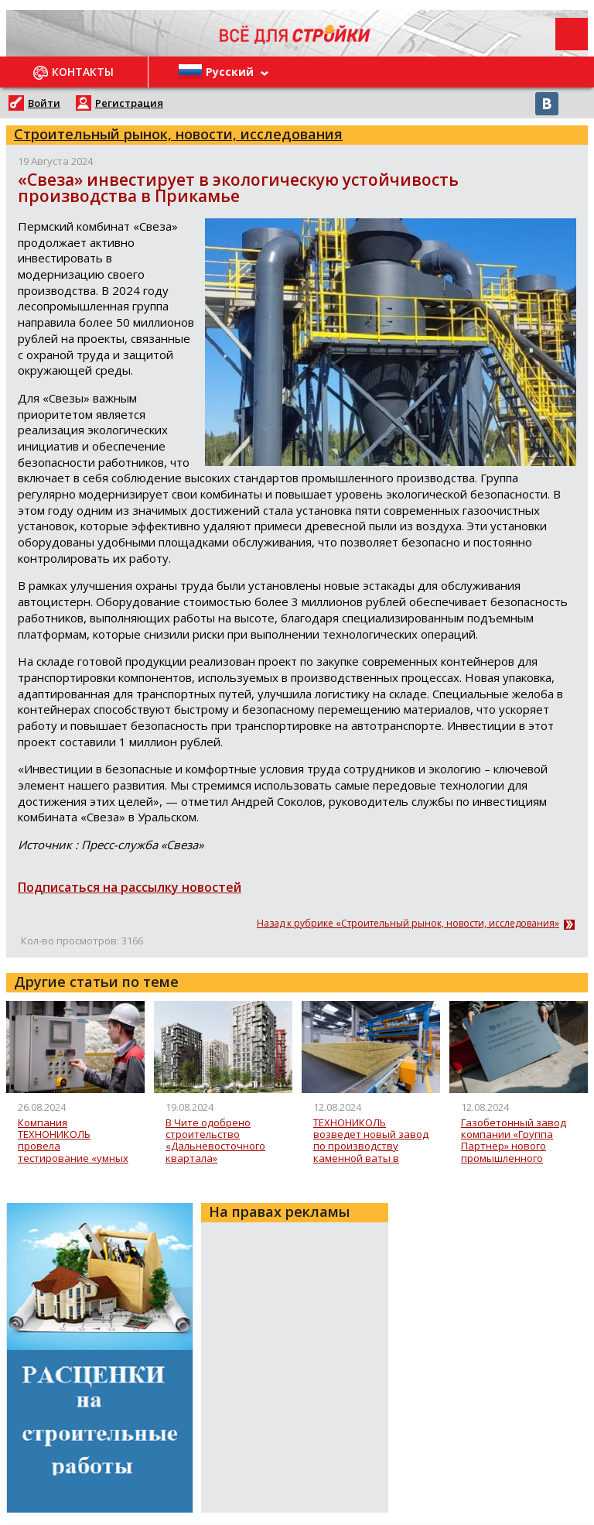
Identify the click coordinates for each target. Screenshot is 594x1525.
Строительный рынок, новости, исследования (178, 134)
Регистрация (129, 103)
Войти (44, 103)
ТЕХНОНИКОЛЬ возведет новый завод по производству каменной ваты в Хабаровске (370, 1140)
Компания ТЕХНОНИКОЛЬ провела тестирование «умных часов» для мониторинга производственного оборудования (73, 1140)
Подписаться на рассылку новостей (129, 887)
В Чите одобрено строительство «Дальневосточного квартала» (215, 1140)
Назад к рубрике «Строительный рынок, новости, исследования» (408, 923)
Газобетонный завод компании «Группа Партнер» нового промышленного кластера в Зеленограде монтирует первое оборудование (513, 1140)
